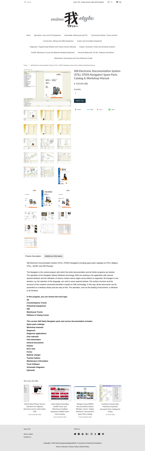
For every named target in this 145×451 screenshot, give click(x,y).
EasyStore (98, 443)
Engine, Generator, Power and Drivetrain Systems (97, 47)
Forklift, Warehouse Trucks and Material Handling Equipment (53, 52)
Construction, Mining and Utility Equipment (58, 41)
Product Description (33, 256)
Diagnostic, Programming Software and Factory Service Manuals (53, 47)
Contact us (27, 437)
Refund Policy (84, 446)
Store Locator (28, 434)
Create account (85, 2)
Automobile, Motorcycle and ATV (76, 35)
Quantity (77, 89)
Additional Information (53, 256)
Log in (75, 2)
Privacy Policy (73, 446)
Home (28, 35)
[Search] (30, 2)
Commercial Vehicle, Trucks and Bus (104, 35)
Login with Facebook (97, 2)
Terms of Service (61, 446)
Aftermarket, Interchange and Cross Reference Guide (73, 58)
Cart (120, 2)
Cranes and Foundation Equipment (89, 41)
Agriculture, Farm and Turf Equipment (47, 35)
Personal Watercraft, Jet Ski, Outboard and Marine (96, 52)
